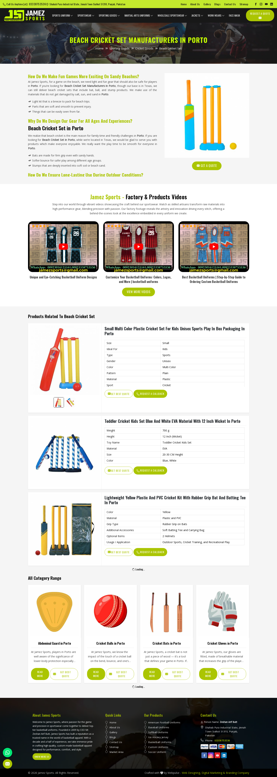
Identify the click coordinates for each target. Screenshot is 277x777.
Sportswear (85, 15)
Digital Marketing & (213, 773)
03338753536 (37, 4)
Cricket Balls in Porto (110, 643)
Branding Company (237, 773)
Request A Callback (150, 394)
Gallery (207, 4)
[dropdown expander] (71, 15)
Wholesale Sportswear (172, 15)
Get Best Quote (119, 394)
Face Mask (234, 15)
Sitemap (244, 4)
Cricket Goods (144, 48)
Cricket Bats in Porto (167, 643)
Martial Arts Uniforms (138, 15)
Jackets (197, 15)
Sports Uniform (62, 15)
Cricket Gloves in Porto (222, 643)
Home (184, 4)
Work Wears (216, 15)
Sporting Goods (109, 15)
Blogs (217, 4)
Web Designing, (191, 773)
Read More (40, 674)
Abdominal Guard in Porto (54, 643)
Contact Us (230, 4)
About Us (195, 4)
